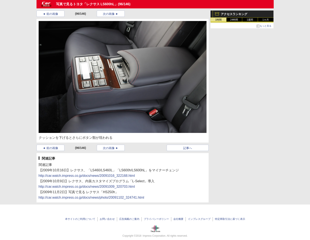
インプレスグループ (199, 219)
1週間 (250, 19)
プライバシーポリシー (156, 219)
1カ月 (265, 19)
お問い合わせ (107, 219)
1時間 (218, 19)
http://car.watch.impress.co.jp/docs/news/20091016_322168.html (87, 175)
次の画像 (109, 14)
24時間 (234, 19)
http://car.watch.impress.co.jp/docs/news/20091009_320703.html (87, 186)
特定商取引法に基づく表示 (230, 219)
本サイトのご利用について (80, 219)
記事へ (187, 148)
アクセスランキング (234, 14)
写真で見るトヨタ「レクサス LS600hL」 (87, 4)
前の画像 (52, 14)
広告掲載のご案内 (129, 219)
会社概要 (178, 219)
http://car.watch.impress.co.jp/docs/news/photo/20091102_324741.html (91, 197)
